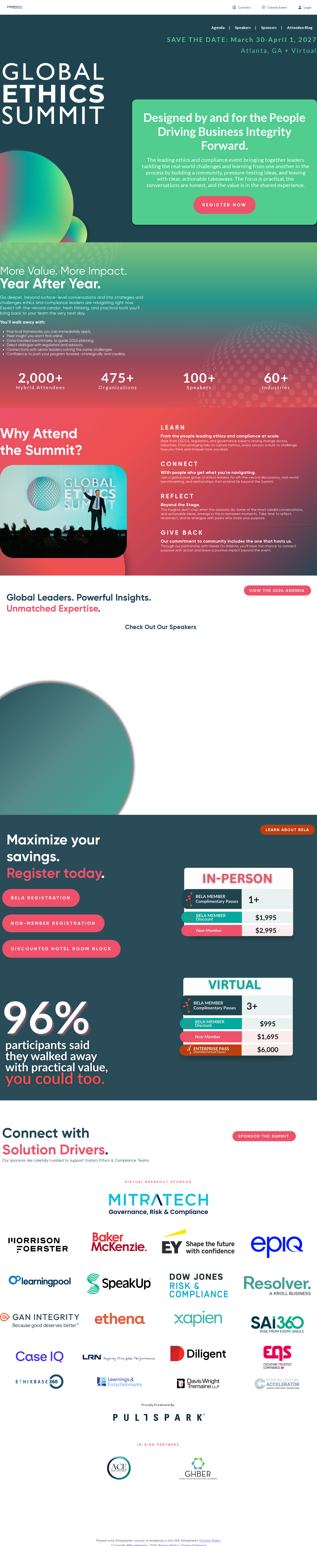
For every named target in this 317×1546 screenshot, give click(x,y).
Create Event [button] (277, 7)
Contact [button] (244, 7)
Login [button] (307, 7)
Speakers (243, 27)
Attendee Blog (300, 27)
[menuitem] (241, 7)
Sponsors (269, 27)
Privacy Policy (210, 1540)
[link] (13, 7)
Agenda (218, 27)
